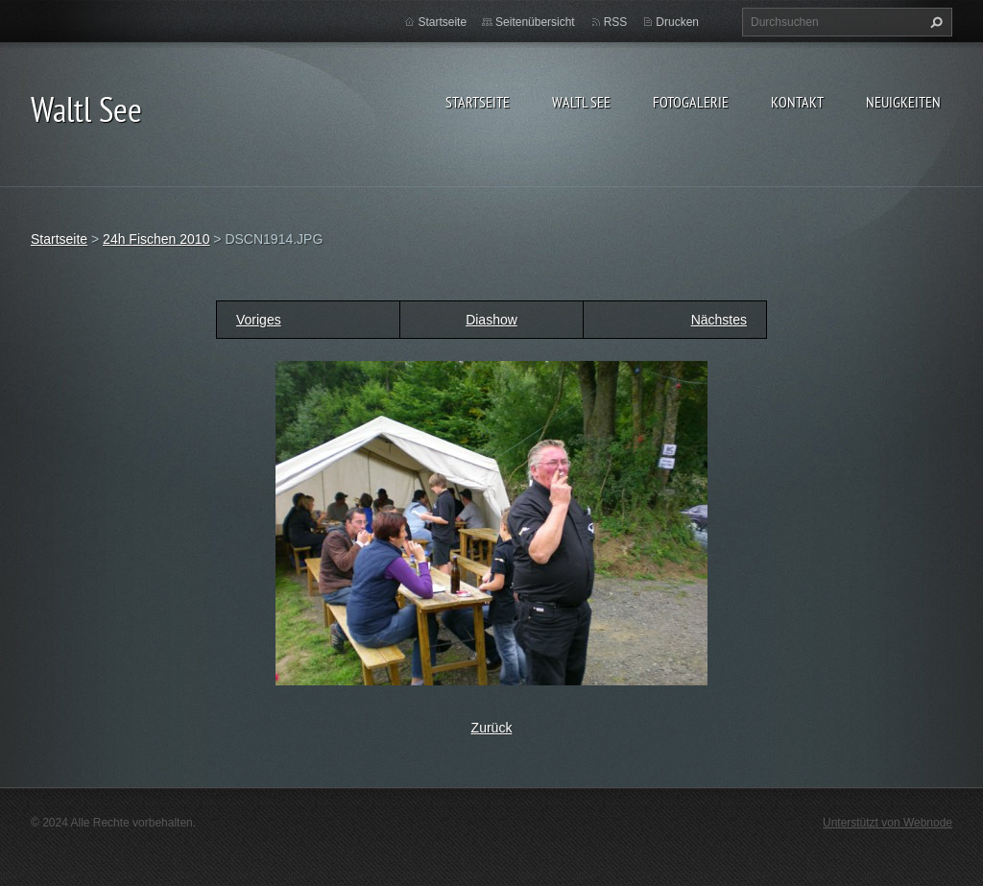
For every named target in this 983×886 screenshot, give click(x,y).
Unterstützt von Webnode (887, 822)
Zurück (492, 727)
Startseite (477, 101)
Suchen (934, 22)
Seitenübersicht (535, 22)
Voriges (258, 319)
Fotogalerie (691, 101)
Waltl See (581, 101)
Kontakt (797, 101)
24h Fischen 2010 (156, 239)
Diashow (491, 319)
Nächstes (719, 319)
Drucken (677, 22)
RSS (616, 22)
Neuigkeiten (903, 101)
